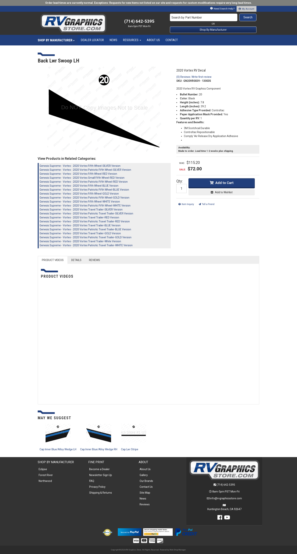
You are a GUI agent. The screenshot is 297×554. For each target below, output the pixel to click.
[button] (213, 17)
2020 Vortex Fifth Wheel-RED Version (95, 173)
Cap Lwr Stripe (129, 449)
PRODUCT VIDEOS (53, 260)
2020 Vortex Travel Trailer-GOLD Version (97, 233)
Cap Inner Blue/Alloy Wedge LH (58, 449)
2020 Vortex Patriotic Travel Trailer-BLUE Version (102, 229)
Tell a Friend (208, 204)
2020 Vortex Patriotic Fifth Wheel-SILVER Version (102, 169)
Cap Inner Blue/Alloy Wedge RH (98, 449)
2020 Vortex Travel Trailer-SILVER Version (98, 209)
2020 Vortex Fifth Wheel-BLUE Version (95, 185)
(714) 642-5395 (225, 484)
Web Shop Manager (178, 550)
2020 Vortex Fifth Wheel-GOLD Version (96, 193)
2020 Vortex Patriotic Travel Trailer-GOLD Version (102, 237)
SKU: (179, 80)
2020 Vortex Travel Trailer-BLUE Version (96, 225)
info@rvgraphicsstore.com (226, 498)
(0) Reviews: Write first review (194, 76)
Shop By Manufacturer (213, 29)
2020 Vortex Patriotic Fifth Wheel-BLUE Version (101, 189)
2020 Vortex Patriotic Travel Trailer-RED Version (101, 221)
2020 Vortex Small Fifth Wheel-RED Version (98, 177)
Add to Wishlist (224, 192)
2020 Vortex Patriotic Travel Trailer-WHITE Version (103, 245)
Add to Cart (224, 183)
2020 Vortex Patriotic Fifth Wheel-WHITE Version (102, 205)
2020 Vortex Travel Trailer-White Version (97, 241)
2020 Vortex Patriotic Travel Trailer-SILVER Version (103, 213)
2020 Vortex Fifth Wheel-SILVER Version (96, 165)
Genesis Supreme (50, 165)
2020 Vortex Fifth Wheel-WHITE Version (96, 201)
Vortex (67, 165)
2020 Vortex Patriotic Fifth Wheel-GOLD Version (101, 197)
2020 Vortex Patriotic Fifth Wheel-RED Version (100, 181)
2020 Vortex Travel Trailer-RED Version (96, 217)
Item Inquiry (188, 204)
